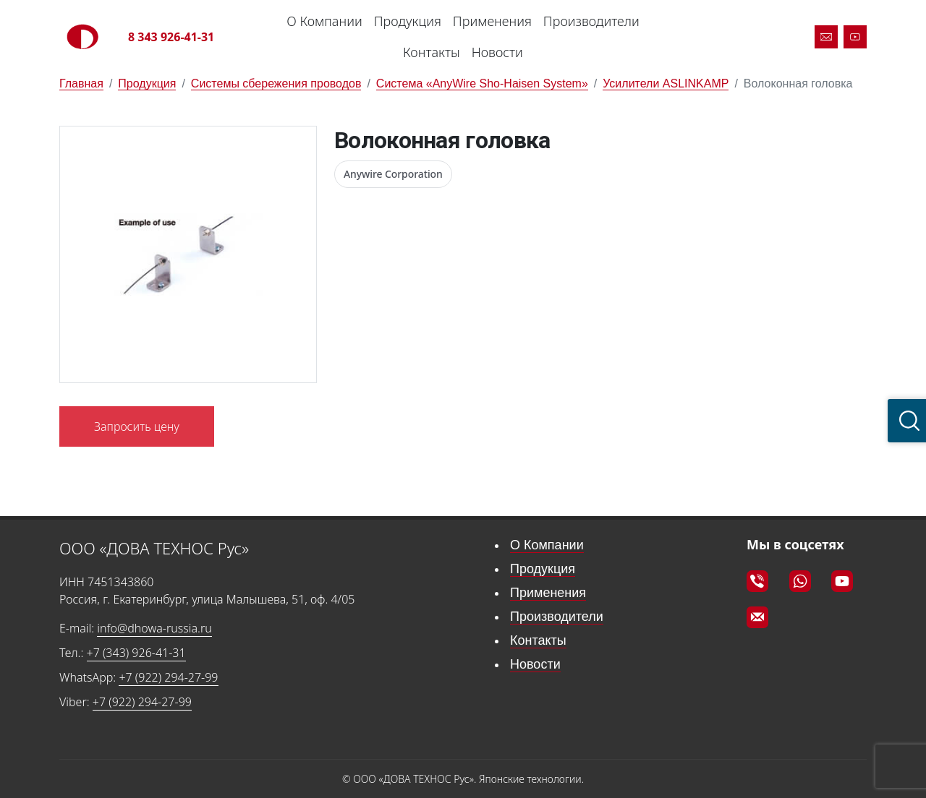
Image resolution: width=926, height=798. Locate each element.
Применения (492, 21)
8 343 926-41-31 (171, 37)
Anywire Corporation (393, 174)
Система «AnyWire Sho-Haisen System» (482, 83)
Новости (497, 52)
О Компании (324, 21)
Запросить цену (136, 426)
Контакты (431, 52)
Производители (591, 21)
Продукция (407, 21)
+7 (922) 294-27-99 (168, 677)
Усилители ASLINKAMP (666, 83)
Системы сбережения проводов (276, 83)
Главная (81, 83)
